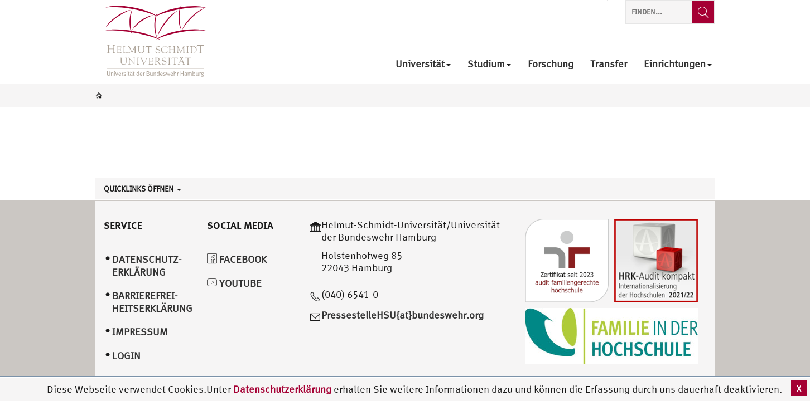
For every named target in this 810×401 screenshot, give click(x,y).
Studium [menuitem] (489, 64)
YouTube (234, 283)
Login (126, 355)
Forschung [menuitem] (550, 64)
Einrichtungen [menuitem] (678, 64)
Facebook (237, 259)
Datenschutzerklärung (282, 389)
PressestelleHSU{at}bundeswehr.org (402, 315)
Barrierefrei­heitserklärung (152, 302)
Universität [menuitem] (423, 64)
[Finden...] (703, 12)
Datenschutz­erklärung (147, 265)
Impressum (140, 332)
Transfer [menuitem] (608, 64)
